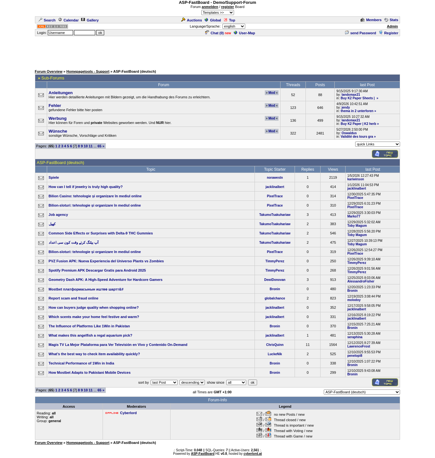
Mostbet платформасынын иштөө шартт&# (86, 289)
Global (213, 20)
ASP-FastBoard (202, 453)
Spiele (54, 177)
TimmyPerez (274, 261)
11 (91, 146)
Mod (271, 92)
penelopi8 (354, 355)
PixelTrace (275, 196)
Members (371, 20)
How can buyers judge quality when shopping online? (94, 307)
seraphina (354, 337)
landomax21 (351, 94)
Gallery (89, 20)
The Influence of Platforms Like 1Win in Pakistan (89, 326)
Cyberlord (128, 413)
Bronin (275, 289)
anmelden (210, 7)
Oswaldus (349, 133)
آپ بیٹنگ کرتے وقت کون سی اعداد (74, 242)
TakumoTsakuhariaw (274, 215)
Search (47, 20)
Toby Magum (357, 225)
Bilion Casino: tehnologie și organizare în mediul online (95, 196)
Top (229, 20)
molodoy (354, 300)
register (227, 7)
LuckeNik (275, 354)
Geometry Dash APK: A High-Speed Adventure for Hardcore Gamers (106, 280)
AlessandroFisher (360, 281)
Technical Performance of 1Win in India (81, 363)
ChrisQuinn (274, 345)
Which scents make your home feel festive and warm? (94, 317)
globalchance (274, 298)
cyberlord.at (253, 453)
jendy (346, 107)
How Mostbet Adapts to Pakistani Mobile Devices (90, 372)
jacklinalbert (274, 187)
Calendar (68, 20)
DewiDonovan (274, 280)
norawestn (275, 177)
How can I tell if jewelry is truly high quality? (86, 187)
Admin (392, 26)
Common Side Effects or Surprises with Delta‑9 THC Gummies (101, 233)
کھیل (52, 224)
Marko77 (353, 216)
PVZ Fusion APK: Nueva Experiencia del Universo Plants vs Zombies (106, 261)
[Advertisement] (217, 51)
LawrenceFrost (358, 346)
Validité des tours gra (357, 136)
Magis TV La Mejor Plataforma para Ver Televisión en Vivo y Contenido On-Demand (118, 345)
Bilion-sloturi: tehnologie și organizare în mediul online (95, 205)
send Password (360, 33)
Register (388, 33)
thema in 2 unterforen (357, 111)
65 (99, 146)
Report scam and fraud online (73, 298)
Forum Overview (49, 71)
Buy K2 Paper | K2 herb (358, 124)
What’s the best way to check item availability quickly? (94, 354)
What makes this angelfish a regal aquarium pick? (90, 335)
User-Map (244, 33)
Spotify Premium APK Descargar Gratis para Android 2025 (97, 270)
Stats (391, 20)
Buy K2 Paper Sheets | (358, 98)
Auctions (191, 20)
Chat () (214, 33)
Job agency (58, 215)
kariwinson (355, 179)
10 (86, 146)
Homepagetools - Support (87, 71)
